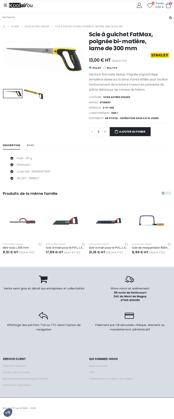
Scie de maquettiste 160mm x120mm (151, 248)
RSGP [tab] (30, 145)
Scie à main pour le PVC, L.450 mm (108, 248)
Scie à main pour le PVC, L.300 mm (65, 248)
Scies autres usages (37, 26)
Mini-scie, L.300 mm (16, 248)
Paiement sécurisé (14, 366)
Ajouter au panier (133, 132)
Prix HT (95, 68)
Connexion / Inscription (17, 385)
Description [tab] (11, 145)
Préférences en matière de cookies (111, 379)
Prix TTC (110, 68)
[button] (168, 5)
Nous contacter (98, 366)
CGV (91, 372)
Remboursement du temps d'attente (25, 379)
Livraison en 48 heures (16, 372)
